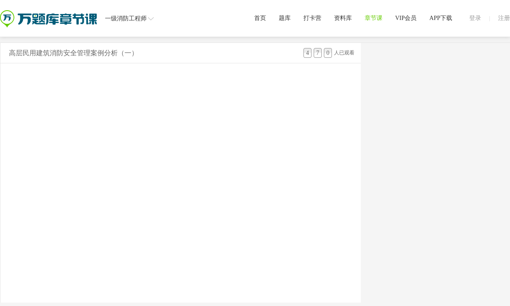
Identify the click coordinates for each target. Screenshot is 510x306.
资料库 (343, 18)
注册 (504, 18)
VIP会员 (406, 18)
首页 (260, 18)
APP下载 (440, 18)
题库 (285, 18)
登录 (475, 18)
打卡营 (312, 18)
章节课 (373, 18)
